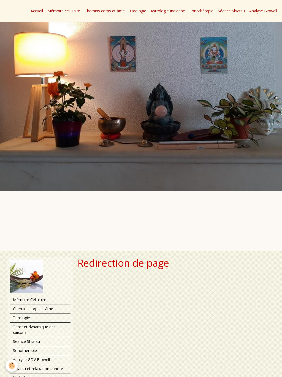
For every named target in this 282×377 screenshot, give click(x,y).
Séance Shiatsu (231, 10)
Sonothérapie (201, 10)
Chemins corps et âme (105, 10)
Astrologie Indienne (168, 10)
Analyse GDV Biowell (31, 359)
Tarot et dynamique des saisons (34, 329)
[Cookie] (12, 365)
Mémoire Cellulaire (29, 299)
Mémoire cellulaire (63, 10)
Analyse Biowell (263, 10)
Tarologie (137, 10)
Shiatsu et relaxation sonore (38, 368)
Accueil (37, 10)
